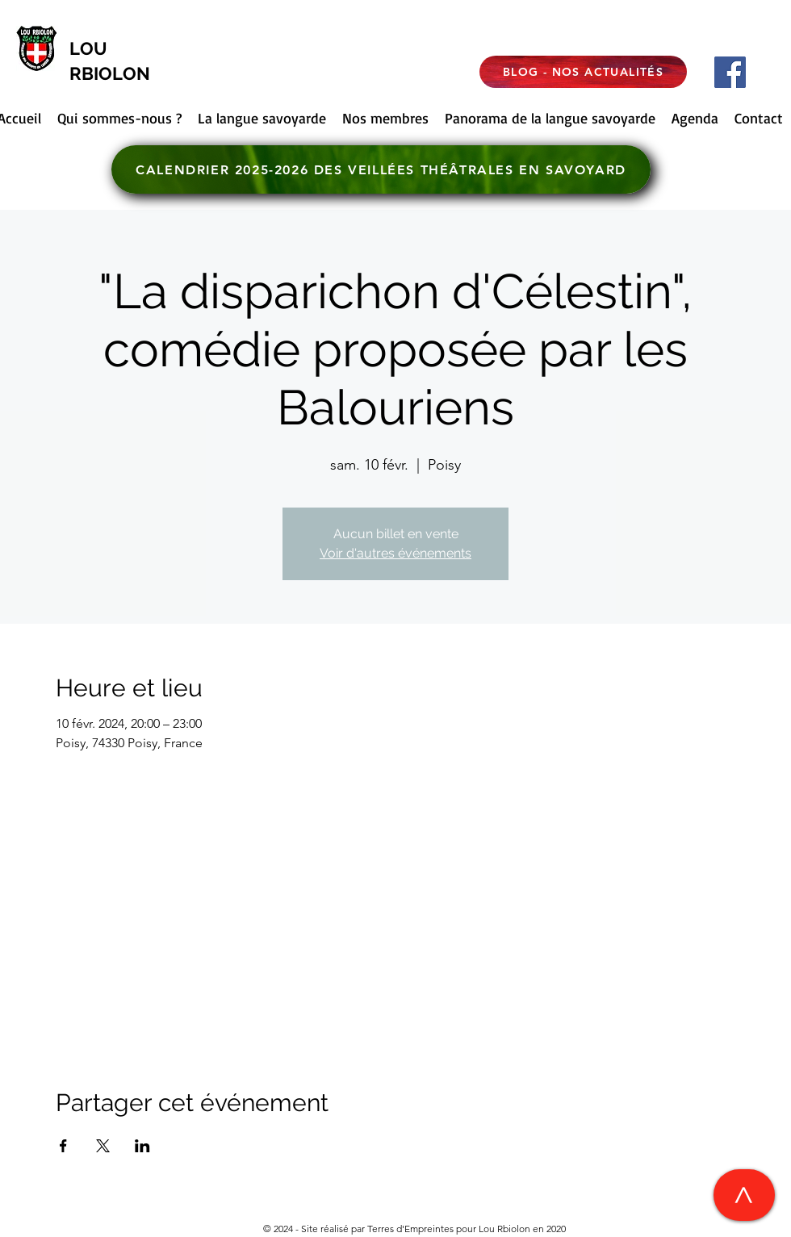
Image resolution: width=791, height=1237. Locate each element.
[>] (744, 1195)
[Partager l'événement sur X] (103, 1145)
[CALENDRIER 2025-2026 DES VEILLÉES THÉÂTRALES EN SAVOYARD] (381, 169)
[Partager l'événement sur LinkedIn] (142, 1145)
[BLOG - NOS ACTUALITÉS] (583, 72)
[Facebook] (730, 72)
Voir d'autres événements (395, 553)
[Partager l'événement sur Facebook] (63, 1145)
